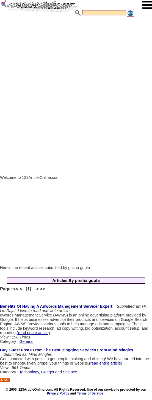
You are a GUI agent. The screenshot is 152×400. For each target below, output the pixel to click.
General (26, 341)
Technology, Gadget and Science (48, 372)
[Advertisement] (76, 58)
